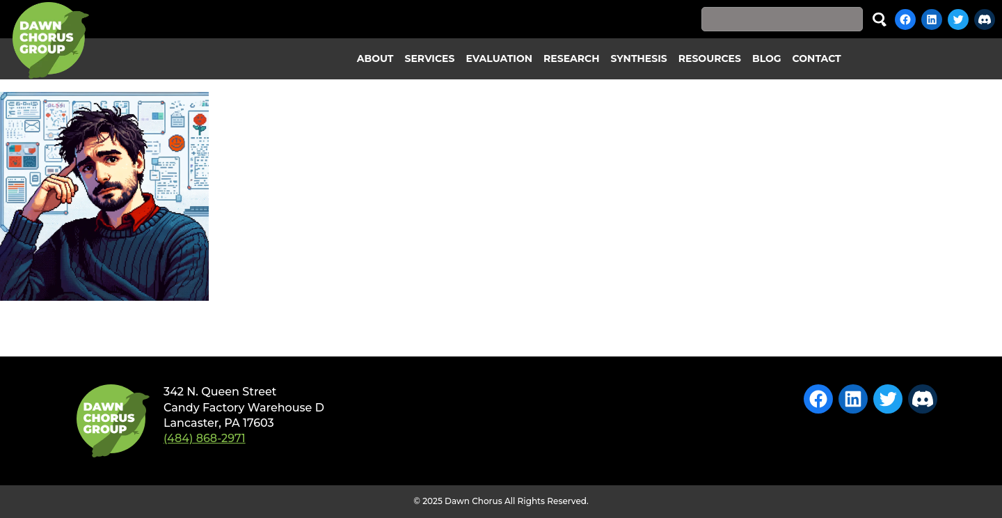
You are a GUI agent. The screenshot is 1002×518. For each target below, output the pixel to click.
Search (879, 19)
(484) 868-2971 (205, 438)
